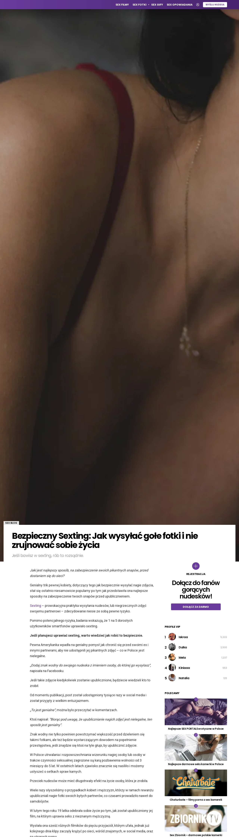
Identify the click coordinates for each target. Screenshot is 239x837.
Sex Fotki (139, 5)
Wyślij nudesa (215, 4)
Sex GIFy (157, 5)
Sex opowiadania (180, 5)
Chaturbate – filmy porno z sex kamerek (196, 800)
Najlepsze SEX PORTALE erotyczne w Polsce (196, 729)
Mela (182, 657)
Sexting (35, 606)
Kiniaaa (184, 668)
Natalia (184, 678)
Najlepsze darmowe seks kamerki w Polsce (196, 764)
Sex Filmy (122, 5)
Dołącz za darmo (196, 607)
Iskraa (183, 637)
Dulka (183, 647)
